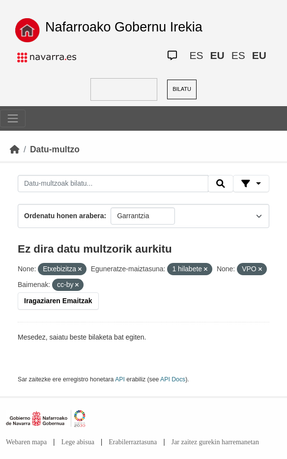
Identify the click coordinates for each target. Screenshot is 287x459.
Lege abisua (77, 442)
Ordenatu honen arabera (64, 216)
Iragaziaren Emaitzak (58, 301)
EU (217, 55)
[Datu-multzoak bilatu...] (113, 184)
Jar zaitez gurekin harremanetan (215, 442)
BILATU (181, 89)
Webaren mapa (26, 442)
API (120, 379)
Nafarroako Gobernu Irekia (123, 27)
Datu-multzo (55, 149)
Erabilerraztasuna (133, 442)
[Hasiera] (15, 149)
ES (196, 55)
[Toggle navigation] (13, 118)
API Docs (172, 379)
